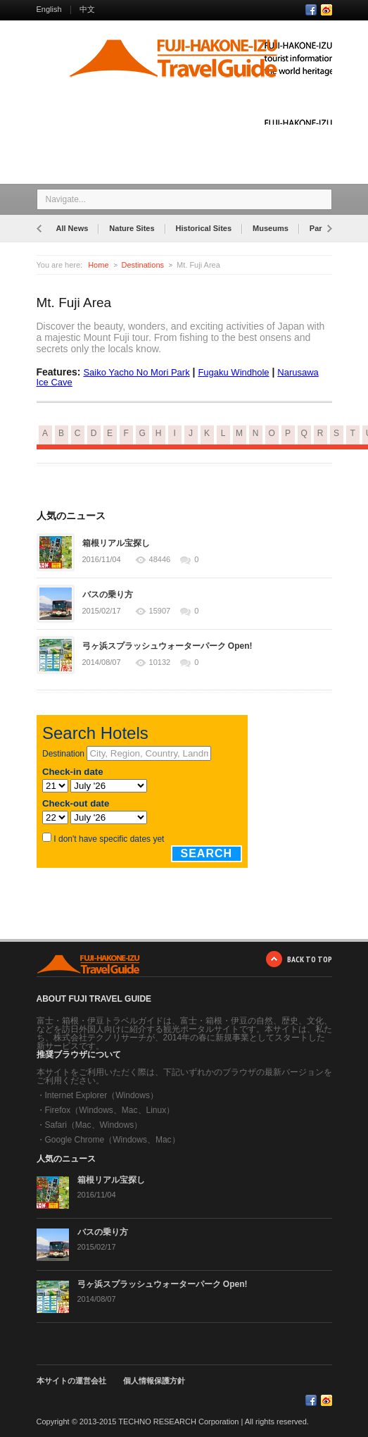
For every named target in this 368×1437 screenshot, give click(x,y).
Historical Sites (203, 228)
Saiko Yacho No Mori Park (136, 372)
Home (98, 265)
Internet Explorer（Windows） (101, 1095)
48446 (160, 560)
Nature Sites (131, 228)
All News (72, 228)
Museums (270, 228)
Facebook (311, 9)
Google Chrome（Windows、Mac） (112, 1140)
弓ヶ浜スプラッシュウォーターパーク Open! (167, 646)
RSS (326, 9)
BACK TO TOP (309, 959)
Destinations (143, 265)
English (49, 9)
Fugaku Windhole (233, 372)
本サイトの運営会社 (71, 1380)
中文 (87, 9)
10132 (160, 662)
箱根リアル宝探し (116, 543)
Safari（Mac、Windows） (94, 1125)
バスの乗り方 (107, 594)
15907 (160, 611)
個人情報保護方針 (154, 1380)
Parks (320, 228)
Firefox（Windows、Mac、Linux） (110, 1110)
